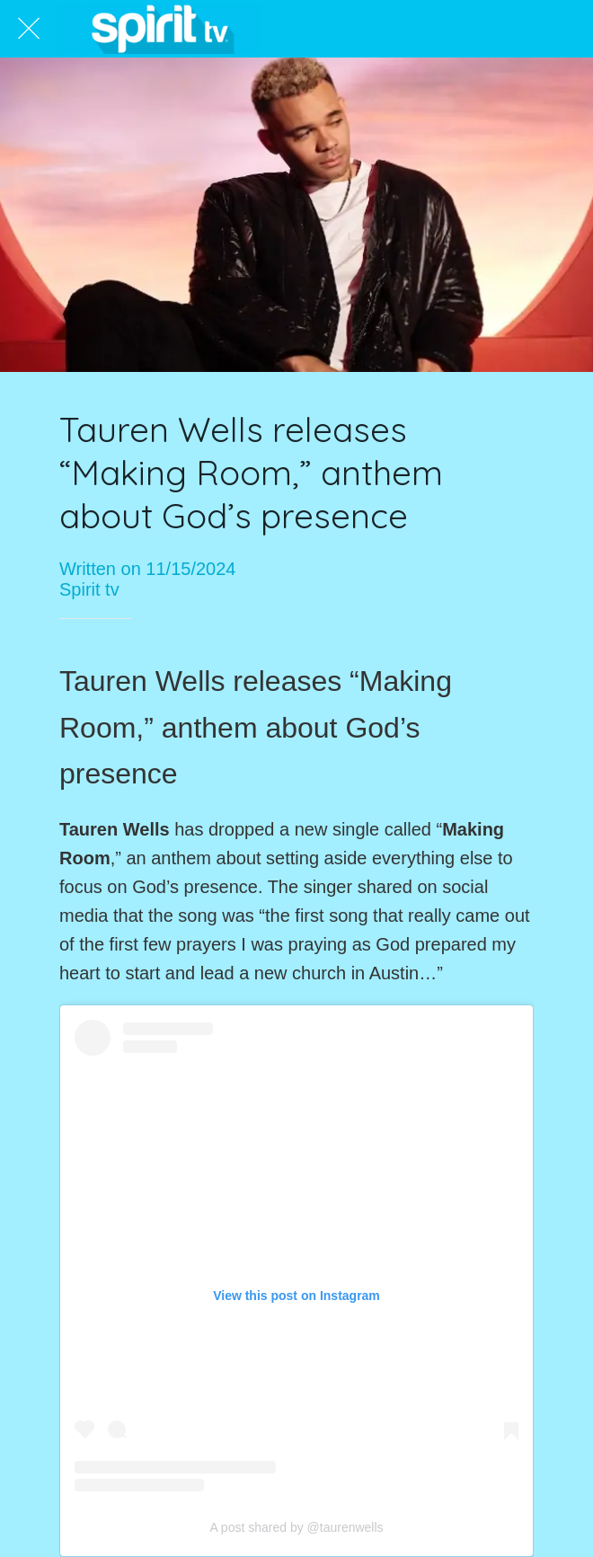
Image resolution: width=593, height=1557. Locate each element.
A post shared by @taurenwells (296, 1527)
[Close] (29, 29)
